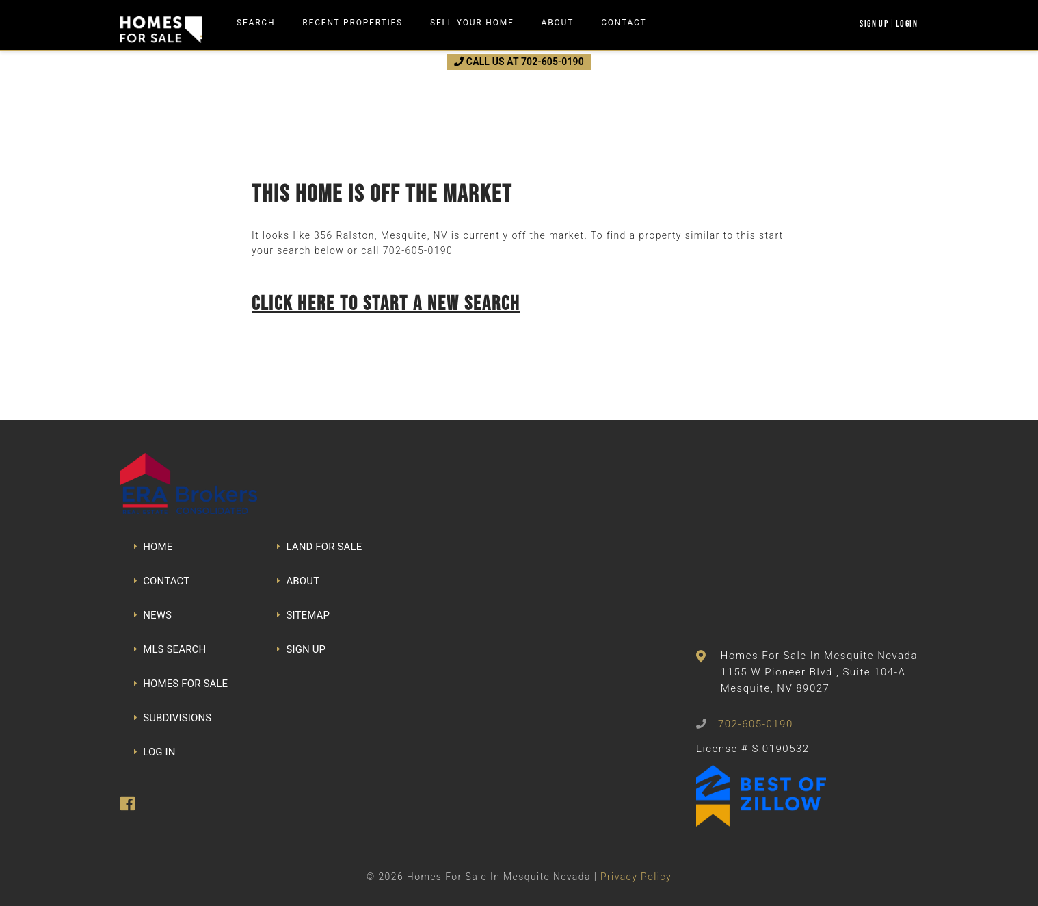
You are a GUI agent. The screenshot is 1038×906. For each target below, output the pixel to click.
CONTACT (161, 581)
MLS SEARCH (170, 649)
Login (907, 23)
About (558, 22)
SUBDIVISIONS (172, 718)
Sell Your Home (472, 22)
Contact (623, 22)
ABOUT (298, 581)
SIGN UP (301, 649)
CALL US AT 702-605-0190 (519, 61)
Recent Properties (352, 22)
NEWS (153, 615)
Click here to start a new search (386, 303)
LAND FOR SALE (319, 547)
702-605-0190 (418, 250)
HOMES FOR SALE (181, 683)
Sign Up (874, 23)
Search (256, 22)
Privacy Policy (635, 876)
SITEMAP (303, 615)
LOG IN (155, 752)
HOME (153, 547)
